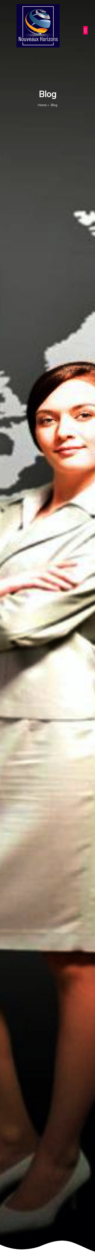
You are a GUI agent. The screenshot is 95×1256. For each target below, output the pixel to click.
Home (42, 105)
